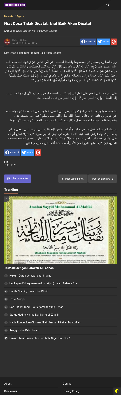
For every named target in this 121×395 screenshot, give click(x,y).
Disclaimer (10, 391)
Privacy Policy (71, 391)
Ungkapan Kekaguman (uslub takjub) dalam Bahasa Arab (43, 283)
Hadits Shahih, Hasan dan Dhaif (28, 291)
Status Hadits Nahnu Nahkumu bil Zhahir (34, 314)
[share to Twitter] (103, 42)
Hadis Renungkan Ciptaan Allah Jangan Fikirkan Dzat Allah (44, 322)
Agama (13, 164)
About (8, 383)
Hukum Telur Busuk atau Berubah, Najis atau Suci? (40, 338)
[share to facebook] (88, 42)
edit (6, 162)
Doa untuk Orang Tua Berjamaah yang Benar (36, 307)
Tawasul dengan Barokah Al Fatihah (29, 268)
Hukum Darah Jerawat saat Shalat (30, 275)
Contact (67, 383)
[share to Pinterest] (114, 42)
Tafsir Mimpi (17, 299)
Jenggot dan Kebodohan (24, 330)
